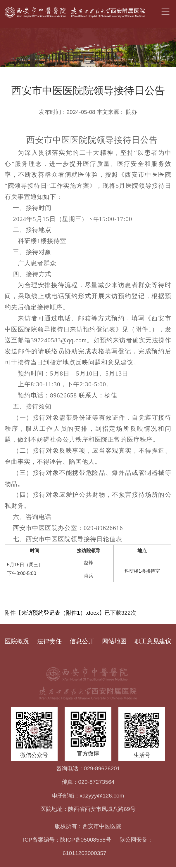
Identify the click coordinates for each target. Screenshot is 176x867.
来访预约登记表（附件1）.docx (60, 613)
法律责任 (49, 641)
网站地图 (114, 641)
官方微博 (88, 753)
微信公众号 (34, 755)
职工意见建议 (152, 641)
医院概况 (17, 641)
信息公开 (82, 641)
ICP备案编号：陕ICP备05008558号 (67, 840)
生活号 (142, 755)
